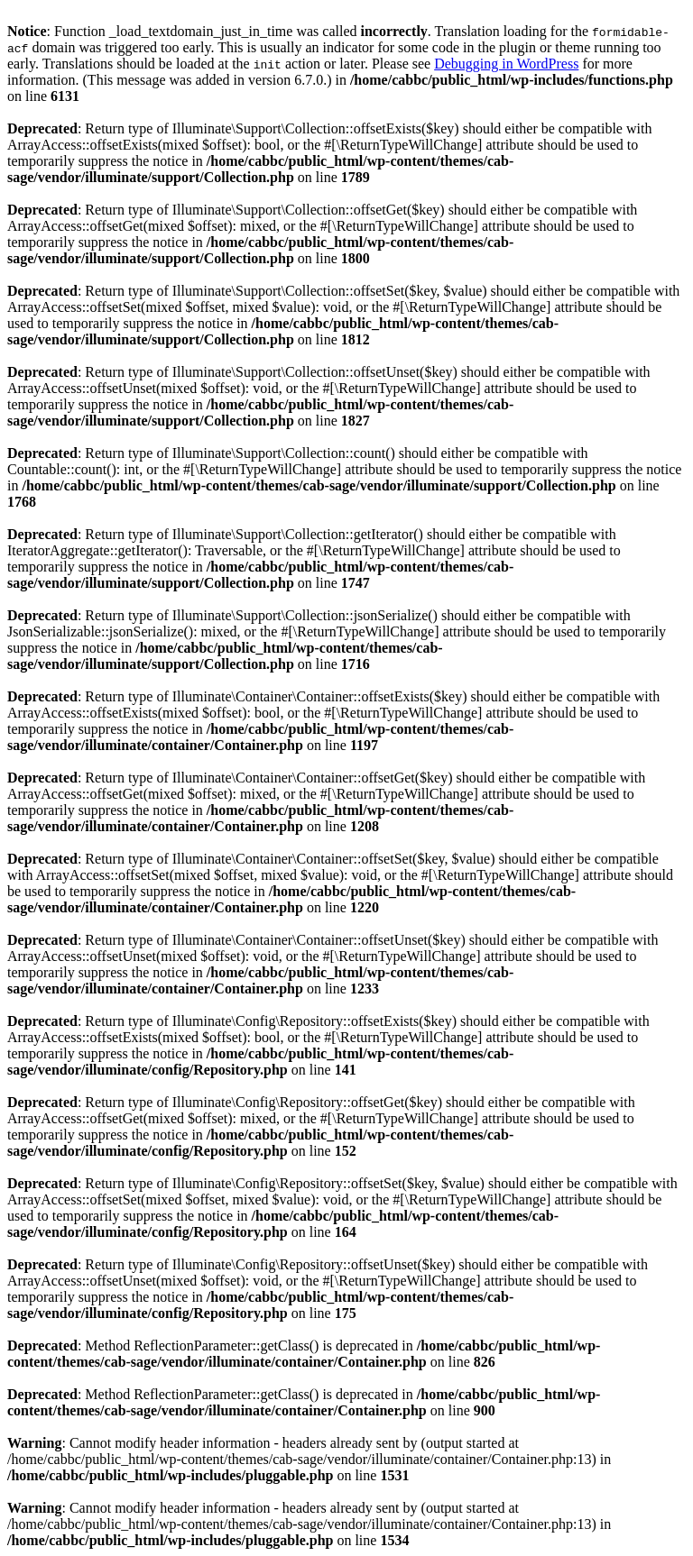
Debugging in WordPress (506, 63)
